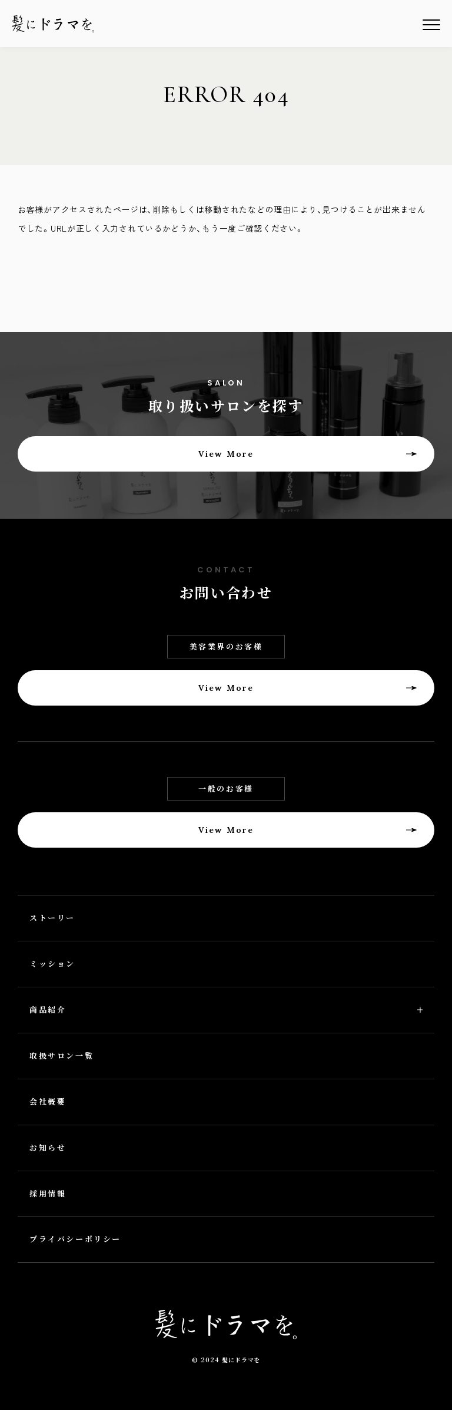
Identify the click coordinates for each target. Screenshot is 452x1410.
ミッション (52, 963)
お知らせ (47, 1147)
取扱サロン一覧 (61, 1055)
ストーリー (52, 917)
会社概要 (47, 1101)
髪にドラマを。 (53, 23)
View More (226, 454)
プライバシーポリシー (75, 1238)
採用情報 (47, 1193)
